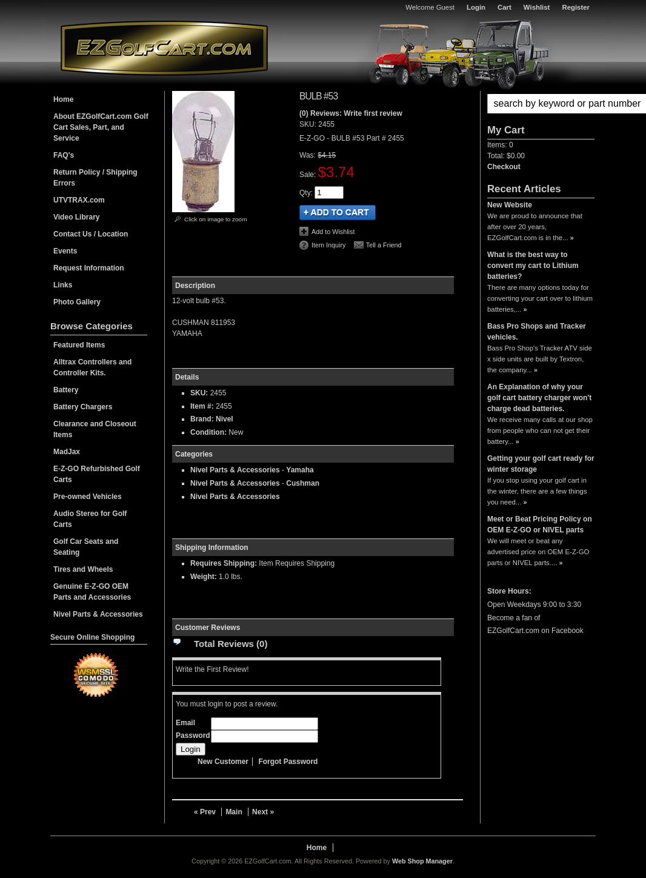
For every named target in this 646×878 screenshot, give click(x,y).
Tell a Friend (384, 245)
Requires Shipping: (223, 563)
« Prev (205, 812)
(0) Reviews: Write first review (350, 113)
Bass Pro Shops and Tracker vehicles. (536, 331)
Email (185, 723)
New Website (509, 205)
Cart (504, 7)
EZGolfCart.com (164, 47)
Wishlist (537, 7)
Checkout (504, 167)
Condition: (208, 432)
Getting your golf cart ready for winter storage (540, 464)
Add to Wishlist (333, 231)
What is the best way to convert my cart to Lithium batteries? (533, 265)
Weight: (203, 576)
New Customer (223, 761)
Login (476, 7)
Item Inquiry (328, 245)
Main (233, 812)
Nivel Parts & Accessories (235, 470)
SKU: (308, 124)
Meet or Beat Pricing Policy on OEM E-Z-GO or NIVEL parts (539, 524)
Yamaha (299, 470)
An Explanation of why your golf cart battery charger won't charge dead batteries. (539, 398)
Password (193, 735)
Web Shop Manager (422, 861)
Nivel (224, 419)
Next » (263, 812)
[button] (540, 103)
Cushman (302, 483)
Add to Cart (337, 212)
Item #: (203, 406)
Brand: (202, 419)
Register (576, 7)
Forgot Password (288, 761)
